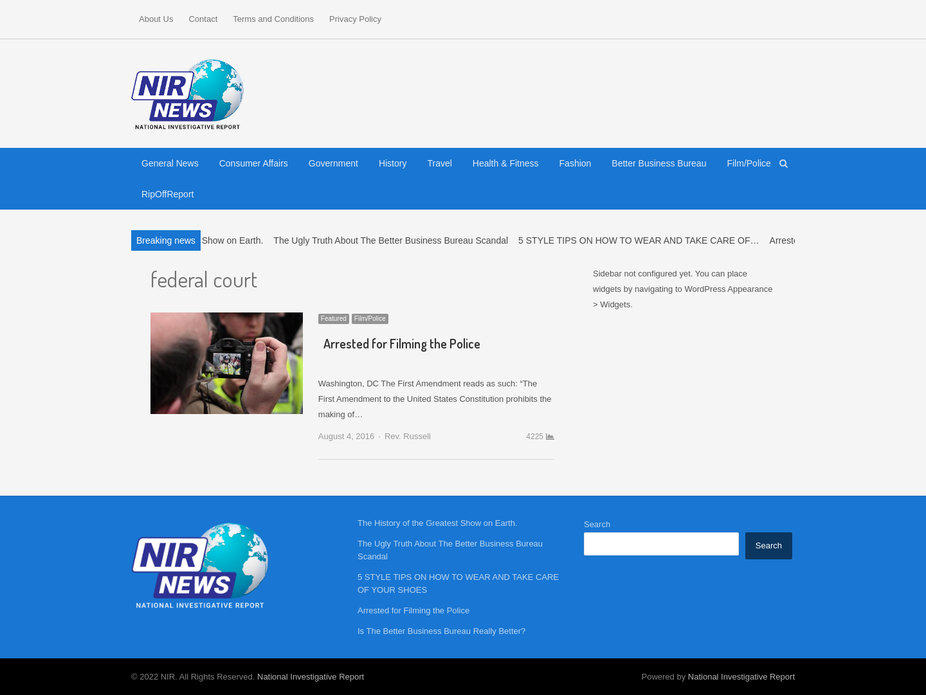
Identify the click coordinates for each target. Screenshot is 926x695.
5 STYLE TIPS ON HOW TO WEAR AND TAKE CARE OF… (643, 240)
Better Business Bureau (659, 163)
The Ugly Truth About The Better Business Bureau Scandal (395, 240)
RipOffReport (167, 194)
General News (170, 163)
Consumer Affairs (253, 163)
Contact (202, 19)
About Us (156, 19)
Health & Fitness (506, 163)
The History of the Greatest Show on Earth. (438, 523)
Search (597, 524)
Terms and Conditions (273, 19)
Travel (439, 163)
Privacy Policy (355, 19)
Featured (334, 318)
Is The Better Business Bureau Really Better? (441, 631)
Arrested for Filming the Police (401, 343)
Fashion (575, 163)
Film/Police (748, 163)
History (393, 163)
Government (333, 163)
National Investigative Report (310, 676)
